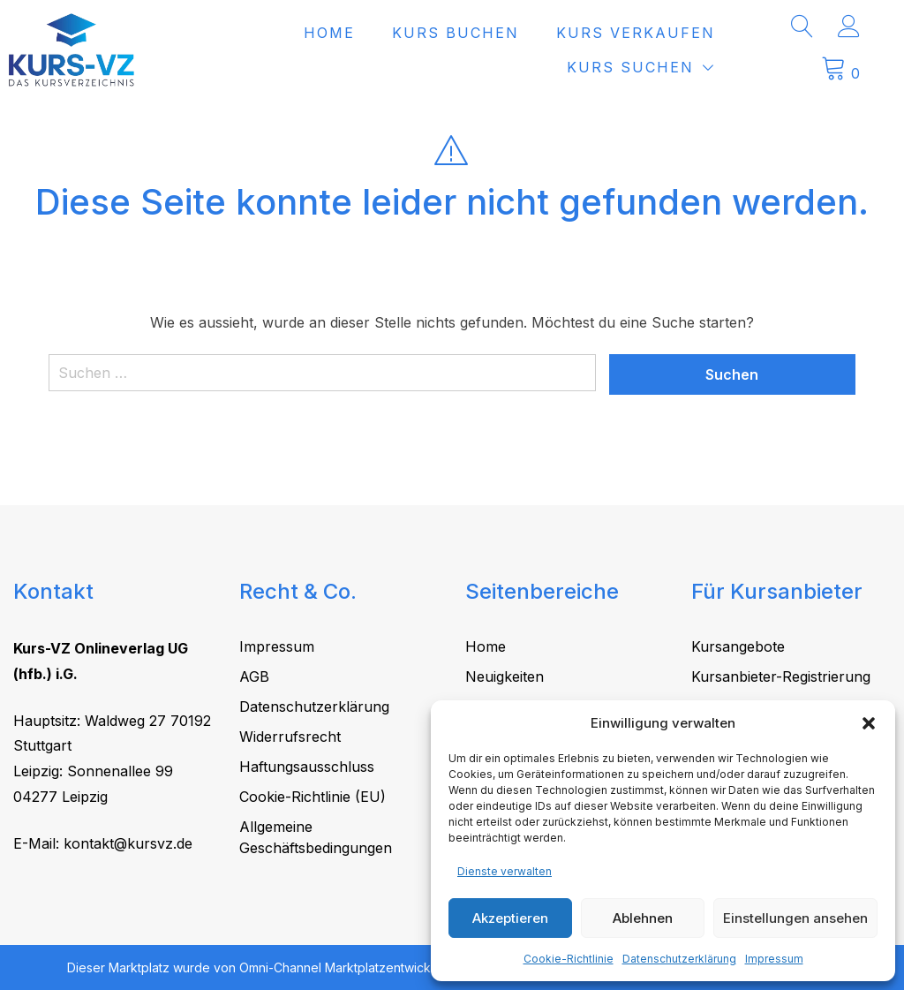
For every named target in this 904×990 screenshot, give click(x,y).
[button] (869, 723)
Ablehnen (643, 918)
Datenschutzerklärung (679, 958)
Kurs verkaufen (669, 33)
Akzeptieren (510, 918)
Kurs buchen (489, 33)
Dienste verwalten (504, 871)
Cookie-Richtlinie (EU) (312, 796)
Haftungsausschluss (306, 766)
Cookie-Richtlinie (569, 958)
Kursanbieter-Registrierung (780, 676)
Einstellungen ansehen (795, 918)
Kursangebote (738, 646)
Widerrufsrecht (290, 736)
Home (362, 33)
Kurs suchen (663, 67)
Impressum (774, 958)
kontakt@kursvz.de (128, 843)
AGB (254, 676)
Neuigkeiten (504, 676)
